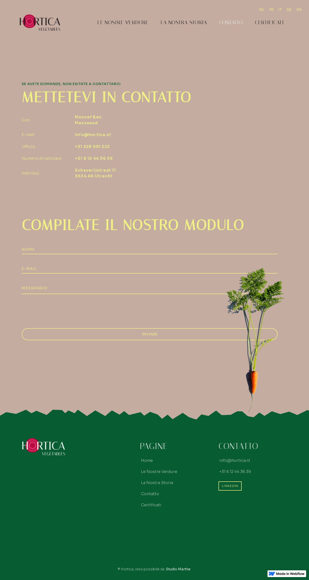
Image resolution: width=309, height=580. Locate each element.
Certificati (269, 22)
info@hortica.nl (93, 134)
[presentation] (58, 310)
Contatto (231, 22)
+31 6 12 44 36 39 (94, 158)
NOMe (28, 249)
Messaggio (35, 288)
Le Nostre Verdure (122, 22)
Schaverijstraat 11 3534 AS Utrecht (95, 173)
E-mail (29, 269)
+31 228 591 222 (92, 146)
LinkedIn (230, 486)
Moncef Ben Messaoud (88, 120)
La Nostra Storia (184, 22)
